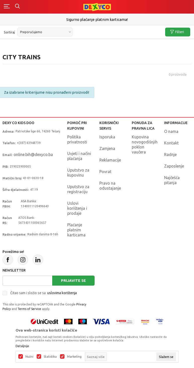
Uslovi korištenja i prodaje (77, 208)
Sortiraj (9, 32)
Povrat (105, 171)
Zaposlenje (174, 166)
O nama (171, 131)
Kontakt (171, 143)
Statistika (50, 356)
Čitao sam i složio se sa (43, 293)
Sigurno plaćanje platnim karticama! (97, 19)
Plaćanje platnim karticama (76, 230)
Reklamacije (110, 160)
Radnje (170, 154)
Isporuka (107, 137)
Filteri (177, 32)
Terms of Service (29, 308)
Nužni (29, 356)
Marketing (74, 356)
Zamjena (107, 148)
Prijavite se (73, 280)
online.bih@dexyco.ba (33, 154)
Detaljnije (22, 346)
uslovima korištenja (62, 293)
